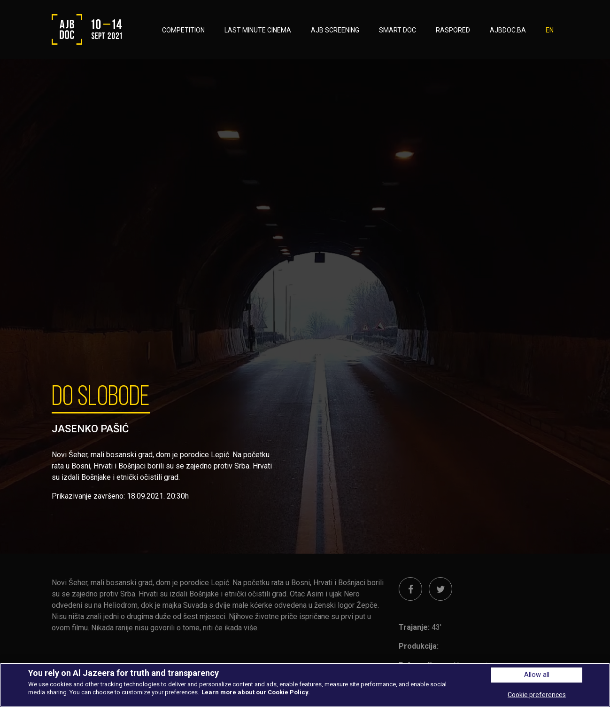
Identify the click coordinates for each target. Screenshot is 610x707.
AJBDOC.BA (508, 30)
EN (550, 30)
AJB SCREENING (335, 30)
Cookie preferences (537, 695)
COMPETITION (183, 30)
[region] (305, 685)
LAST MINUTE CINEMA (257, 30)
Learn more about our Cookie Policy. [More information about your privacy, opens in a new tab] (255, 692)
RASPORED (453, 30)
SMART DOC (397, 30)
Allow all (536, 675)
